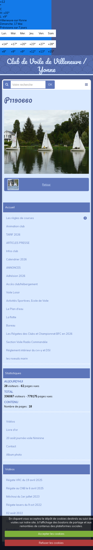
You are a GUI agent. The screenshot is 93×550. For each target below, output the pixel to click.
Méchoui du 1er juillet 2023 (23, 496)
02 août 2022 (14, 513)
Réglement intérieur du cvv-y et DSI (28, 350)
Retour (46, 184)
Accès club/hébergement (22, 284)
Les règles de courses (46, 218)
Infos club (12, 251)
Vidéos (10, 421)
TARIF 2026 (13, 234)
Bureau (10, 325)
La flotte (11, 317)
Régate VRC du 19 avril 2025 (24, 480)
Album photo (14, 454)
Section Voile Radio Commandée (27, 342)
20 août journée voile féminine (25, 438)
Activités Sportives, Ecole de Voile (27, 300)
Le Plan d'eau (14, 309)
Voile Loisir (13, 292)
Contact (11, 446)
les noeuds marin (17, 358)
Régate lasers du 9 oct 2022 (24, 504)
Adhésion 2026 (15, 275)
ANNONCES (13, 267)
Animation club (15, 226)
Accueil (10, 207)
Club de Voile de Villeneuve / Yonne (46, 65)
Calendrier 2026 (16, 259)
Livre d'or (12, 429)
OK (50, 84)
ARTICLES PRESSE (17, 242)
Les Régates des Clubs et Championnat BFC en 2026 (39, 333)
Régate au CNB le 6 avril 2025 (25, 488)
